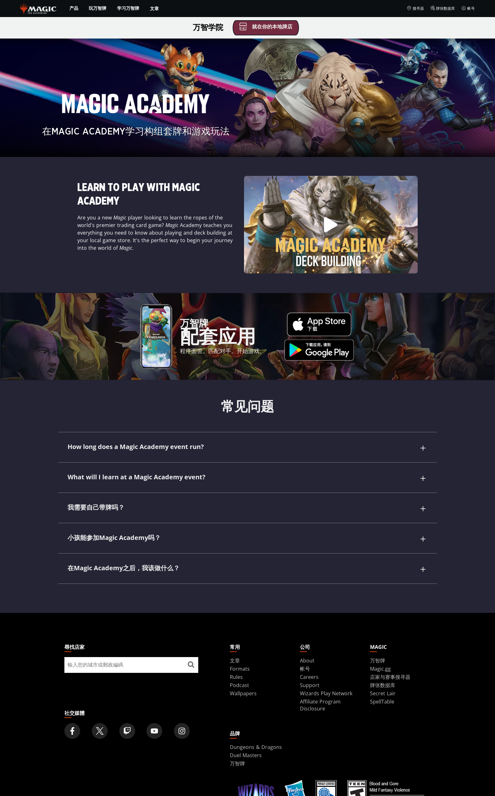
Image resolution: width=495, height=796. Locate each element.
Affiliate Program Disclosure (320, 688)
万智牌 (377, 643)
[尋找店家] (191, 647)
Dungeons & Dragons (256, 729)
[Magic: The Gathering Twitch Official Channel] (127, 713)
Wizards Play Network (326, 676)
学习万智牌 (128, 8)
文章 (154, 8)
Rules (236, 659)
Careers (309, 659)
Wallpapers (243, 676)
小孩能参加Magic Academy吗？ (114, 527)
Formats (240, 651)
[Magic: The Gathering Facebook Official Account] (72, 713)
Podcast (239, 667)
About (307, 643)
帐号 (468, 8)
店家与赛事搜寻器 (390, 659)
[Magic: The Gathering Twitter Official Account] (100, 713)
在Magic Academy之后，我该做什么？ (124, 554)
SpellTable (382, 684)
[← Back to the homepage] (38, 7)
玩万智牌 (97, 8)
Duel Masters (246, 737)
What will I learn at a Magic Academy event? (137, 473)
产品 (73, 8)
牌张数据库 (442, 8)
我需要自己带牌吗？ (96, 500)
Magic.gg (380, 651)
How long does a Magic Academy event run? (136, 446)
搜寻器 (415, 8)
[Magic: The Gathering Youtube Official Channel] (154, 713)
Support (309, 667)
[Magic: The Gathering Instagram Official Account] (182, 713)
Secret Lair (383, 676)
